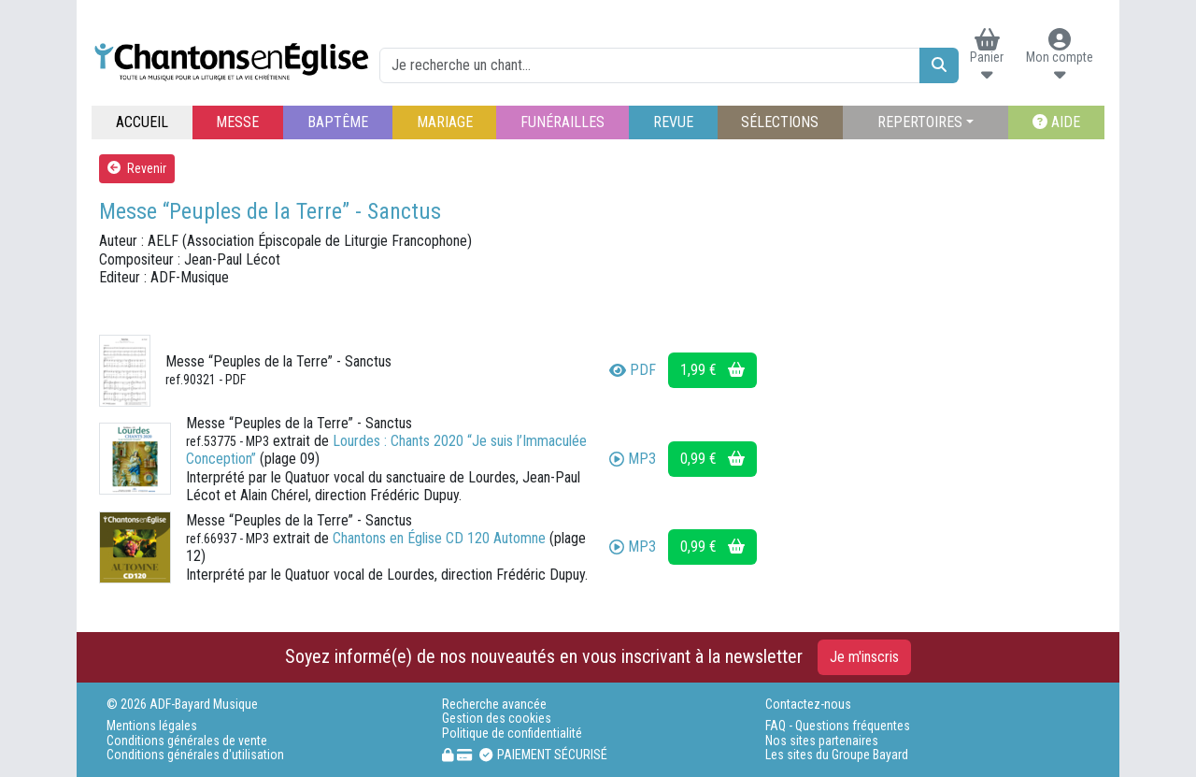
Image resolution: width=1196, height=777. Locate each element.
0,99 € (712, 459)
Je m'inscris (864, 657)
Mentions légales (152, 726)
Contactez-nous (808, 705)
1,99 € (712, 370)
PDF (632, 370)
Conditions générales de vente (187, 741)
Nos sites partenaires (821, 741)
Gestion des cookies (496, 719)
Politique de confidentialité (512, 734)
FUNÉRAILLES (562, 122)
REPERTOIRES (919, 122)
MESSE (237, 122)
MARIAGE (445, 122)
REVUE (673, 122)
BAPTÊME (337, 122)
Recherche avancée (494, 705)
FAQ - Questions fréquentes (837, 726)
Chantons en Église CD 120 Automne (439, 538)
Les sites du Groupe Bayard (836, 755)
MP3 (632, 459)
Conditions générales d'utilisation (195, 755)
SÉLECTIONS (780, 122)
